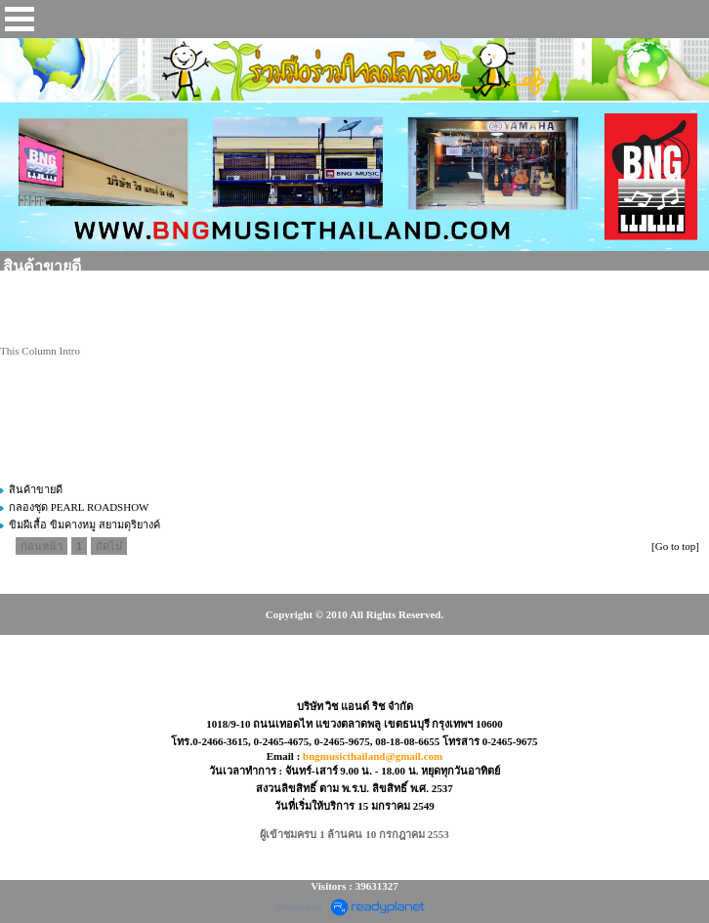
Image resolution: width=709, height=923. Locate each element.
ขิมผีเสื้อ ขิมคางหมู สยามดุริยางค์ (84, 524)
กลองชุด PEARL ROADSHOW (79, 507)
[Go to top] (675, 546)
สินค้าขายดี (36, 489)
